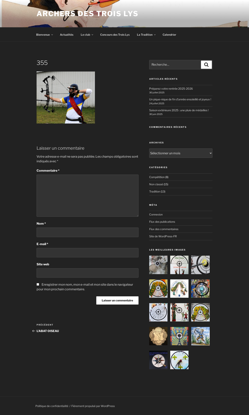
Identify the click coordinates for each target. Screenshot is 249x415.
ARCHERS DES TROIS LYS (87, 13)
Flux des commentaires (163, 229)
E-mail (42, 244)
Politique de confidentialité (51, 406)
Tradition (154, 191)
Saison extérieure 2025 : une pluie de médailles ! (179, 110)
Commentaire (48, 170)
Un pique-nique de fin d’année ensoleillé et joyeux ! (180, 99)
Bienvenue (44, 34)
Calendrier (169, 34)
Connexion (156, 214)
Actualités (66, 34)
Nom (41, 223)
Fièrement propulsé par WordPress (93, 406)
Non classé (156, 184)
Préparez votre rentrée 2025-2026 (171, 88)
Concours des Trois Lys (115, 34)
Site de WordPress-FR (163, 236)
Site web (43, 264)
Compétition (157, 177)
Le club (87, 34)
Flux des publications (162, 221)
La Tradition (146, 34)
